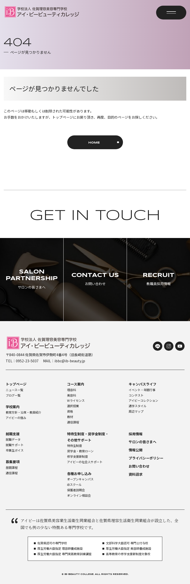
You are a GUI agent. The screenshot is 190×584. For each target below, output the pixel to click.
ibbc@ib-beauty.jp (69, 360)
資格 (70, 411)
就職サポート (15, 445)
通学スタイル (137, 406)
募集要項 (13, 461)
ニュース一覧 (14, 390)
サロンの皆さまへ (142, 441)
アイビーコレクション (143, 400)
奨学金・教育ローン (80, 451)
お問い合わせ (139, 466)
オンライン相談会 (79, 495)
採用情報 (135, 433)
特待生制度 (74, 445)
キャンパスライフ (142, 384)
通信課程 (73, 422)
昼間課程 (12, 467)
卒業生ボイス (15, 450)
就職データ (13, 439)
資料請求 (135, 474)
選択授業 (73, 406)
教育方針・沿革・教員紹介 (23, 412)
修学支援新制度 (77, 456)
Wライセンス (76, 400)
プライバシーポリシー (146, 458)
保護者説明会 (76, 490)
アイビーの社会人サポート (84, 462)
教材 (70, 417)
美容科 (71, 395)
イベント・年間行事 (142, 390)
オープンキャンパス (80, 479)
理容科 (71, 390)
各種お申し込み (79, 473)
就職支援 (13, 433)
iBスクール (74, 484)
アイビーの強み (16, 418)
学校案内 (13, 406)
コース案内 (75, 384)
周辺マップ (136, 411)
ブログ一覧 (13, 395)
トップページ (16, 384)
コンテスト (136, 395)
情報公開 (135, 449)
